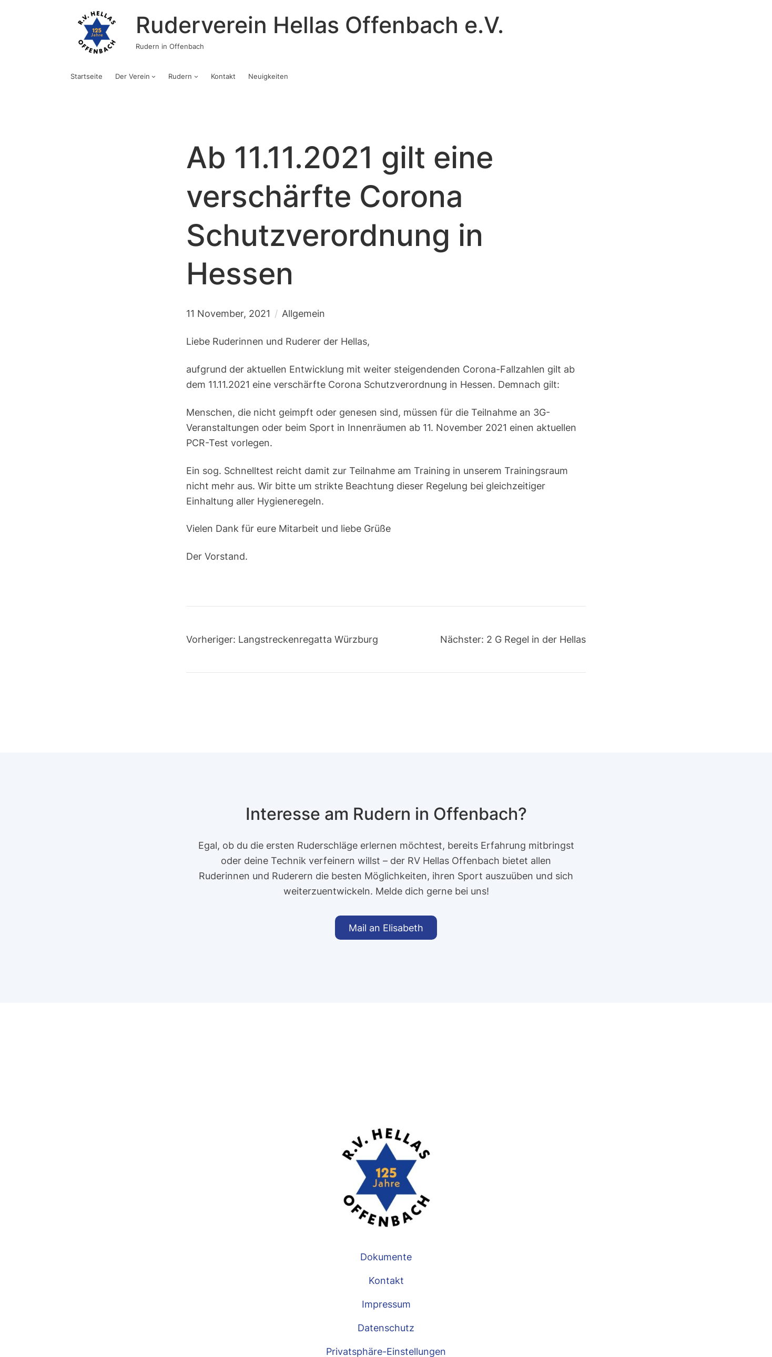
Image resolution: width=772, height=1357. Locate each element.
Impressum (386, 1304)
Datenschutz (386, 1327)
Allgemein (303, 313)
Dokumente (386, 1256)
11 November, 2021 (228, 313)
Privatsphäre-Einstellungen (386, 1351)
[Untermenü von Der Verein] (153, 76)
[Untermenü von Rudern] (196, 76)
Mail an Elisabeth (386, 927)
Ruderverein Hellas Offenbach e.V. (320, 25)
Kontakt (386, 1280)
